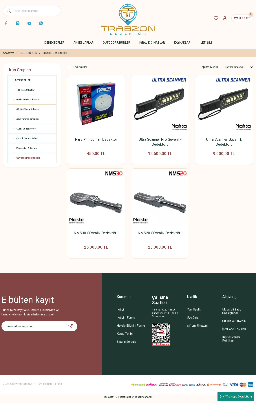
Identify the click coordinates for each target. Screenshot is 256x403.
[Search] (32, 11)
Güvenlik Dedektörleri (55, 52)
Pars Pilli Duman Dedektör (96, 139)
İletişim (121, 313)
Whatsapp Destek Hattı (236, 397)
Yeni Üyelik (194, 313)
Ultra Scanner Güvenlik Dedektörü (224, 142)
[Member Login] (218, 18)
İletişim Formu (126, 321)
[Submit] (70, 330)
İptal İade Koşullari (234, 332)
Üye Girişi (193, 321)
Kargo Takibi (125, 337)
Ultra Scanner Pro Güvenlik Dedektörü (160, 142)
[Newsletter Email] (39, 330)
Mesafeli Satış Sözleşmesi (231, 314)
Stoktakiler (80, 67)
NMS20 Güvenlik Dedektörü (160, 234)
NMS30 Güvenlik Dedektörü (96, 234)
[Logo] (128, 18)
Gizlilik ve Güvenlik (234, 324)
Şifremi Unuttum (197, 329)
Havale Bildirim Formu (131, 329)
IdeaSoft (109, 400)
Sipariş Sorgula (126, 345)
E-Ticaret (120, 400)
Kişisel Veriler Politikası (231, 342)
